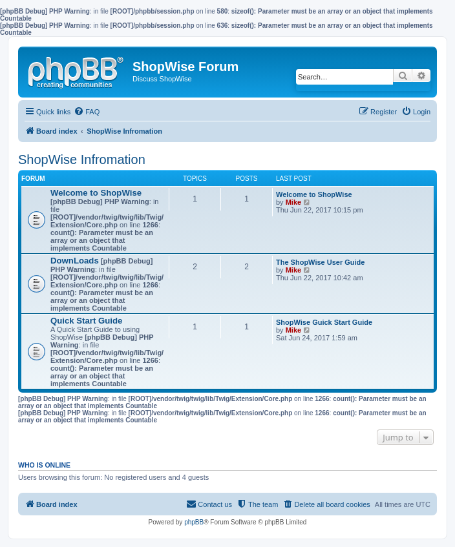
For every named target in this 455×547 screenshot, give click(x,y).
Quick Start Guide (86, 320)
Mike (293, 202)
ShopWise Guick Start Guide (324, 322)
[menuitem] (87, 111)
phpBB (194, 522)
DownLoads (74, 260)
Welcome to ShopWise (96, 193)
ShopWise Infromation (81, 159)
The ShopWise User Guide (320, 262)
